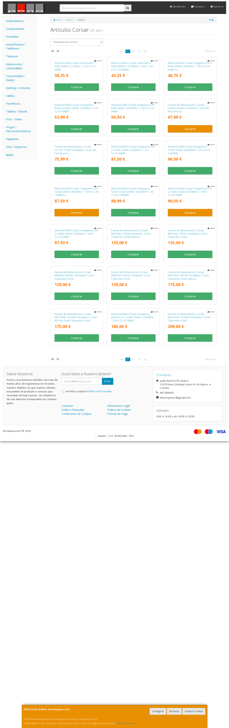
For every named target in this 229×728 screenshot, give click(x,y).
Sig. (145, 51)
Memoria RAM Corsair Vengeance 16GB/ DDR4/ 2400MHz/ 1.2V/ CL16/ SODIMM (189, 273)
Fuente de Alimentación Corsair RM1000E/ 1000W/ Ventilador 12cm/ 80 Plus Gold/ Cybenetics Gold (76, 604)
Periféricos (13, 103)
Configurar (158, 711)
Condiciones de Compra (76, 700)
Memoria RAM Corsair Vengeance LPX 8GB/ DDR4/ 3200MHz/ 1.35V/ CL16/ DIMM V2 (189, 107)
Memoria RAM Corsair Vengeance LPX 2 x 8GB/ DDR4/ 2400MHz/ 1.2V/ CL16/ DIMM (133, 273)
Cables (10, 96)
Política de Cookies (125, 723)
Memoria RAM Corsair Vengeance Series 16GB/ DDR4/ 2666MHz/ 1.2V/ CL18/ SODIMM (132, 356)
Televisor (12, 56)
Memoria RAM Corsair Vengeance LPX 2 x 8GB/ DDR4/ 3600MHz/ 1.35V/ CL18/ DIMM (189, 356)
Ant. (121, 51)
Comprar (76, 128)
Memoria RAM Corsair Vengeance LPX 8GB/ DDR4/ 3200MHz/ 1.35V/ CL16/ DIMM (133, 190)
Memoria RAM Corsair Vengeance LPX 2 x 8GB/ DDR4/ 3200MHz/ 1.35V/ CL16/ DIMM (76, 438)
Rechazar (174, 711)
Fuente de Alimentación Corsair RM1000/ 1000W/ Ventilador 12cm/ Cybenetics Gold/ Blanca (188, 521)
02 (133, 51)
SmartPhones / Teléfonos (16, 46)
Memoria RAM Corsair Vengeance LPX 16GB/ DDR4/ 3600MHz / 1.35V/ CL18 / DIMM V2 (77, 356)
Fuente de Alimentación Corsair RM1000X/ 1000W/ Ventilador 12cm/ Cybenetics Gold (189, 604)
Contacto (198, 6)
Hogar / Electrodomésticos (18, 129)
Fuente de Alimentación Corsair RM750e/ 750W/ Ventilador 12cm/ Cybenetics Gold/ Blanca (131, 438)
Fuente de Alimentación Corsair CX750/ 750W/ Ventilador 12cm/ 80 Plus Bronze (75, 273)
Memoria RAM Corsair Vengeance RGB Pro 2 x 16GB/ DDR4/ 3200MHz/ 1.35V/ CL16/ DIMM (132, 604)
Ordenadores (15, 21)
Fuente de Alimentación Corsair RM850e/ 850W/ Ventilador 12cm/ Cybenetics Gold (74, 521)
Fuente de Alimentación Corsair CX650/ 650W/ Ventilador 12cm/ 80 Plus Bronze (188, 190)
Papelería (12, 139)
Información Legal (118, 692)
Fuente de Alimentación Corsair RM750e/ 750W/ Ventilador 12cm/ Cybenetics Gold (188, 438)
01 (127, 51)
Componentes (15, 29)
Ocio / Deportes (16, 147)
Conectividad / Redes (15, 78)
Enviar (107, 668)
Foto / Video (14, 119)
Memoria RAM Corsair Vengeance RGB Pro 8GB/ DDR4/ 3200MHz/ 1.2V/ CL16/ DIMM (77, 190)
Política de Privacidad (99, 678)
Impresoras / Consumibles (14, 66)
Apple (9, 155)
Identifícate (177, 6)
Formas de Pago (117, 700)
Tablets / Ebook (16, 111)
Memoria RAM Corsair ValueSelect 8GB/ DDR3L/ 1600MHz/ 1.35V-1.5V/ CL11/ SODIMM (132, 107)
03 (139, 51)
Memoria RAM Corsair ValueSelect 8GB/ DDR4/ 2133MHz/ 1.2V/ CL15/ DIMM (75, 107)
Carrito (216, 6)
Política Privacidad (73, 696)
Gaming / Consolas (18, 88)
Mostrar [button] (210, 51)
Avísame (190, 211)
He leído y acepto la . (89, 678)
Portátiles (12, 36)
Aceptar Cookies (194, 711)
